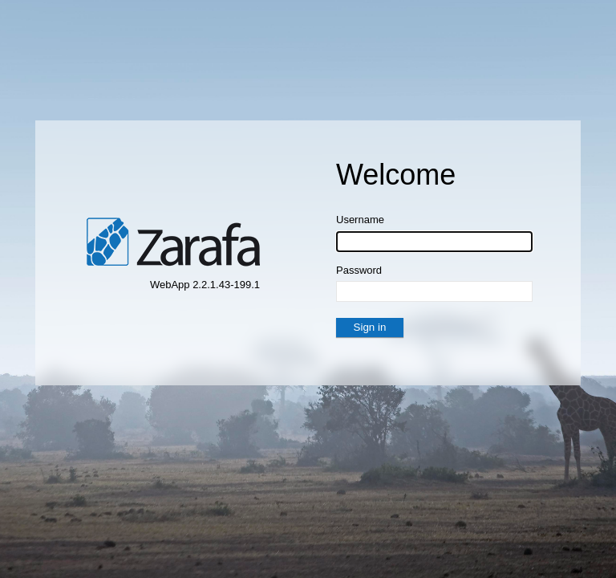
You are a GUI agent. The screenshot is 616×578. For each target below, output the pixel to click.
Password (359, 270)
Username (360, 220)
